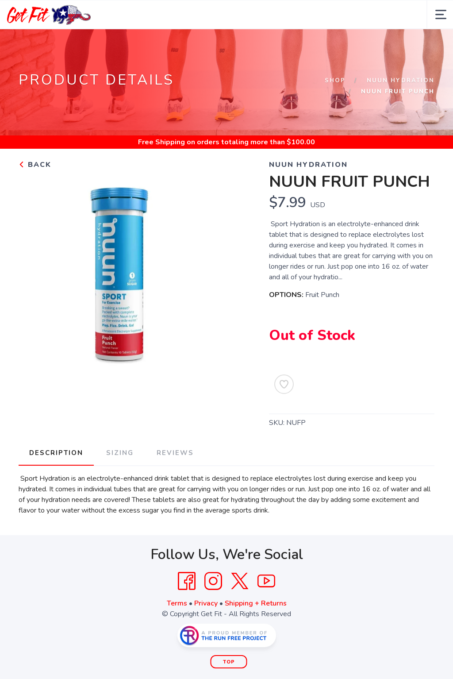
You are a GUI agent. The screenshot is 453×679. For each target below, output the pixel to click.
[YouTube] (266, 581)
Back (35, 165)
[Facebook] (186, 581)
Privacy (206, 603)
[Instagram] (213, 581)
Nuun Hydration (400, 81)
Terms (177, 603)
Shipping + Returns (256, 603)
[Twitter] (239, 581)
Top (229, 662)
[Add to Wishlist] (284, 384)
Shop (335, 81)
